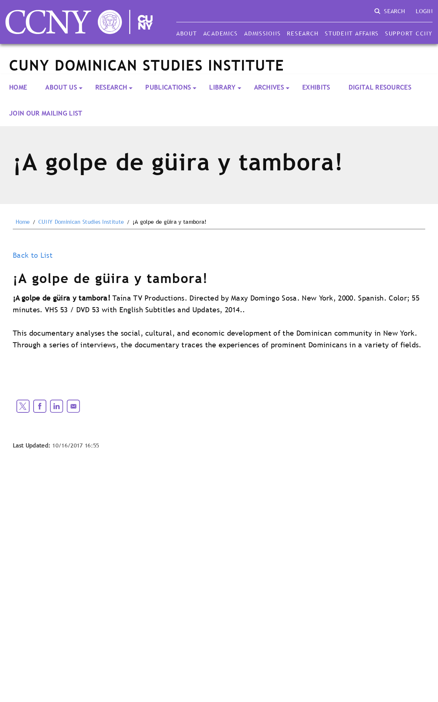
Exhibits (316, 87)
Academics (220, 33)
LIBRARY (222, 87)
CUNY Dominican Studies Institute (81, 222)
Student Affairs (352, 33)
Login (424, 11)
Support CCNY (409, 33)
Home (18, 87)
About (186, 33)
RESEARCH (111, 87)
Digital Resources (380, 87)
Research (303, 33)
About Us (61, 87)
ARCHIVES (269, 87)
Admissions (262, 33)
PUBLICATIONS (168, 87)
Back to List (33, 255)
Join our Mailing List (45, 113)
